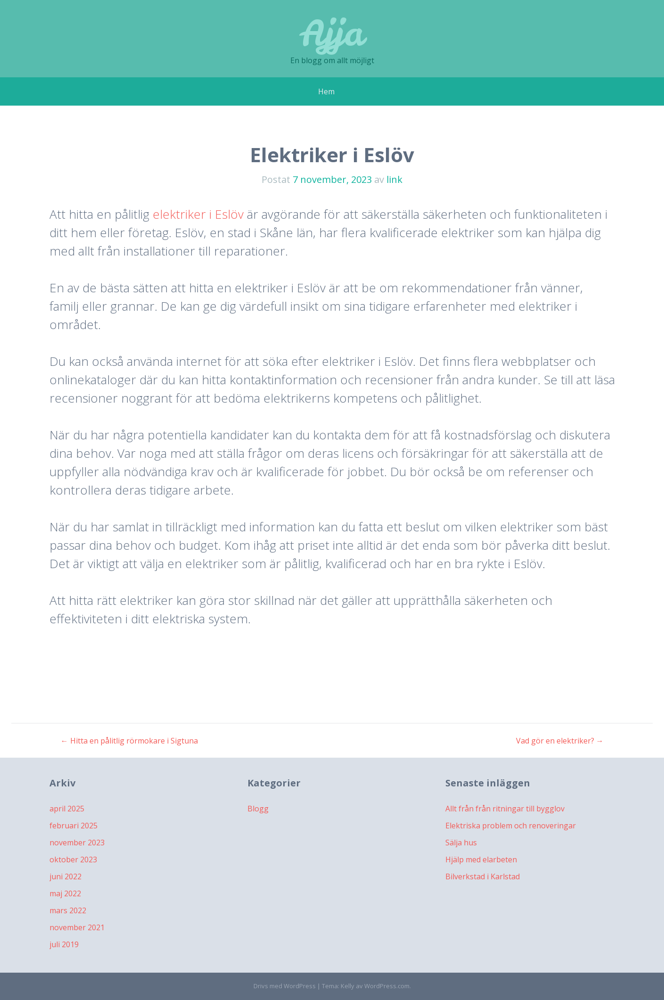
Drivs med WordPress (285, 986)
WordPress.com (387, 986)
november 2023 (77, 842)
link (394, 179)
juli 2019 (64, 944)
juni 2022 (65, 876)
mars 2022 (67, 910)
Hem (326, 91)
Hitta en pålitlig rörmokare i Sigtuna (129, 741)
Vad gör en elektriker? (560, 741)
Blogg (258, 808)
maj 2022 (65, 893)
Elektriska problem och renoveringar (510, 825)
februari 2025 (73, 825)
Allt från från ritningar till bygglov (505, 808)
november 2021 (77, 927)
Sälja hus (461, 842)
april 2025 (66, 808)
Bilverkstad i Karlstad (482, 876)
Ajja (332, 32)
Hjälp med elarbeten (481, 859)
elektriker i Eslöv (198, 214)
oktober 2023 (73, 859)
